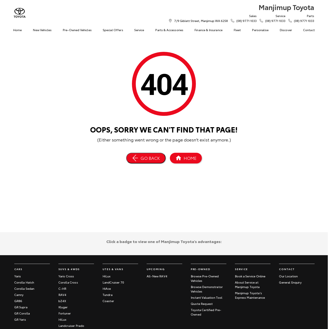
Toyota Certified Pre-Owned (206, 312)
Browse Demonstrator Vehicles (207, 289)
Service (139, 30)
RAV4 (62, 295)
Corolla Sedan (24, 288)
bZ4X (62, 301)
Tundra (108, 295)
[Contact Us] (201, 21)
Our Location (288, 276)
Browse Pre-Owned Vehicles (205, 278)
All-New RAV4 (157, 276)
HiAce (107, 288)
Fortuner (64, 313)
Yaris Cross (66, 276)
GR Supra (20, 307)
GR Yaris (20, 319)
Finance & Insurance (208, 30)
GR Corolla (22, 313)
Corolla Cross (68, 282)
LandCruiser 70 (113, 282)
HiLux (62, 319)
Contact (309, 30)
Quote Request (202, 303)
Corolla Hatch (24, 282)
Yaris (17, 276)
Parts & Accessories (169, 30)
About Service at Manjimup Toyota (247, 284)
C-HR (62, 288)
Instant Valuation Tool (207, 297)
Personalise (260, 30)
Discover (286, 30)
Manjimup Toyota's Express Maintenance (250, 295)
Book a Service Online (250, 276)
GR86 (18, 301)
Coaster (108, 301)
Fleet (237, 30)
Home (17, 30)
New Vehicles (42, 30)
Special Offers (113, 30)
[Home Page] (186, 158)
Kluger (63, 307)
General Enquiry (290, 282)
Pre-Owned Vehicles (77, 30)
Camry (19, 295)
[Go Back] (146, 158)
